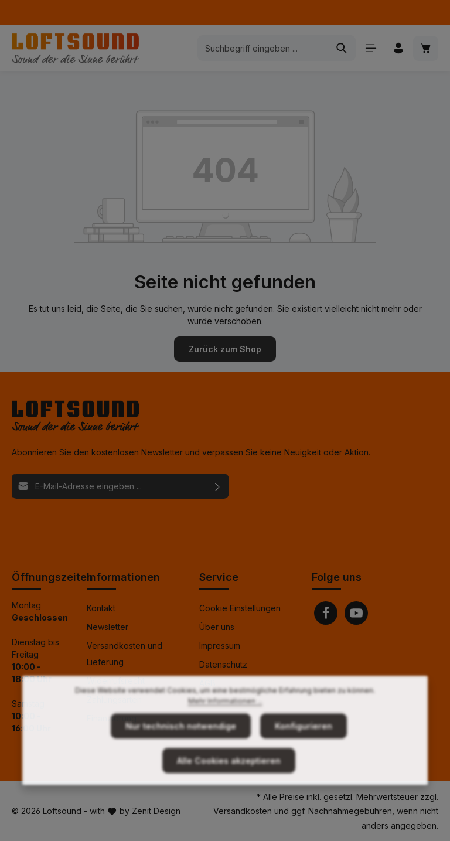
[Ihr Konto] (398, 48)
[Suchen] (342, 48)
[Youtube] (356, 613)
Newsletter (107, 627)
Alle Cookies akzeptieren (229, 784)
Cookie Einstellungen (240, 608)
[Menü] (370, 48)
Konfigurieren (303, 750)
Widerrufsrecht (116, 681)
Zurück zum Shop (225, 349)
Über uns (216, 627)
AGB (207, 683)
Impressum (219, 646)
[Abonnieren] (217, 486)
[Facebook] (326, 613)
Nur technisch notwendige (180, 750)
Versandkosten (242, 811)
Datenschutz (223, 664)
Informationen (123, 577)
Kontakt (101, 608)
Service (218, 577)
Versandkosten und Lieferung (124, 654)
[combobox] (263, 48)
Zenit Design (156, 811)
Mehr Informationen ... (225, 724)
